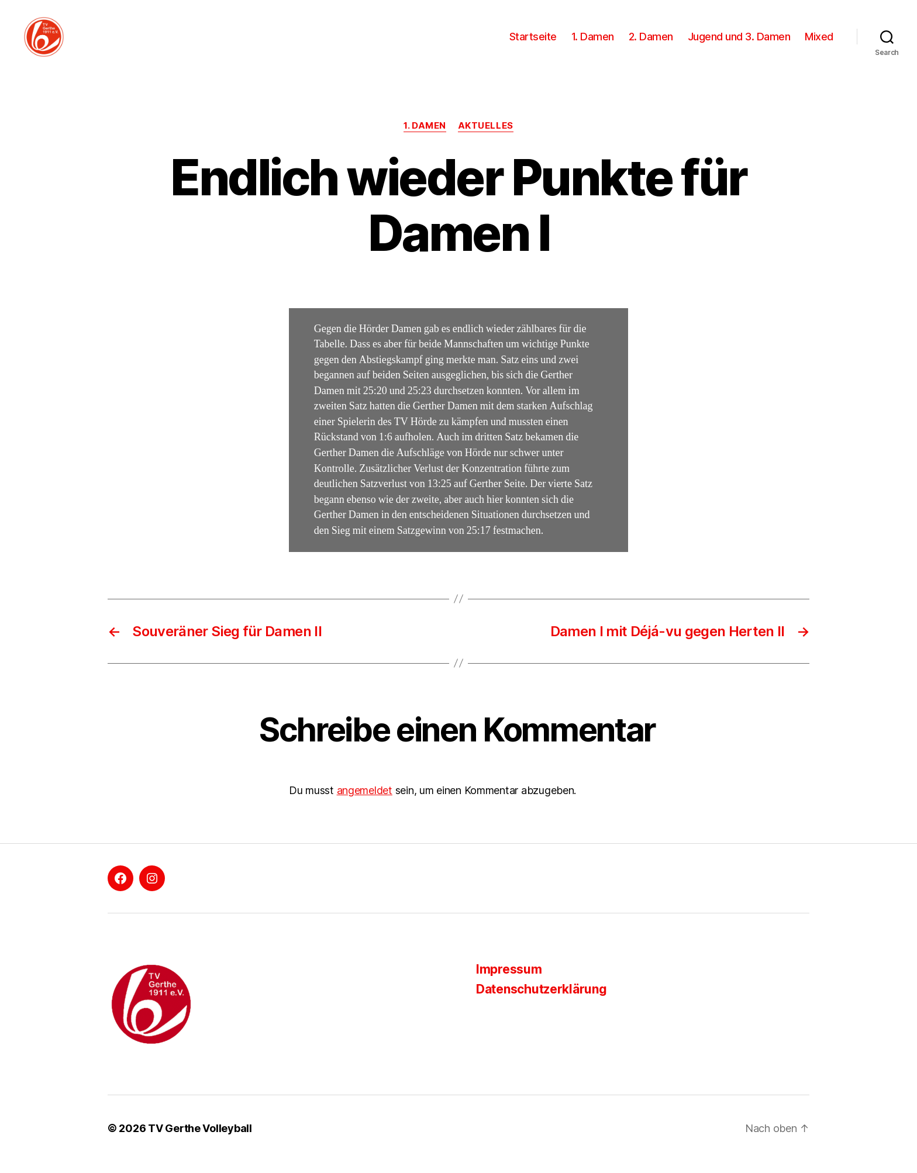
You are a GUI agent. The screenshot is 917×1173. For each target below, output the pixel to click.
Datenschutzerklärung (541, 1000)
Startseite (533, 42)
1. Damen (592, 42)
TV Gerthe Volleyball (200, 1140)
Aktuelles (485, 137)
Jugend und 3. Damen (739, 42)
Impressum (509, 981)
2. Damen (651, 42)
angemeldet (364, 802)
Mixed (819, 42)
